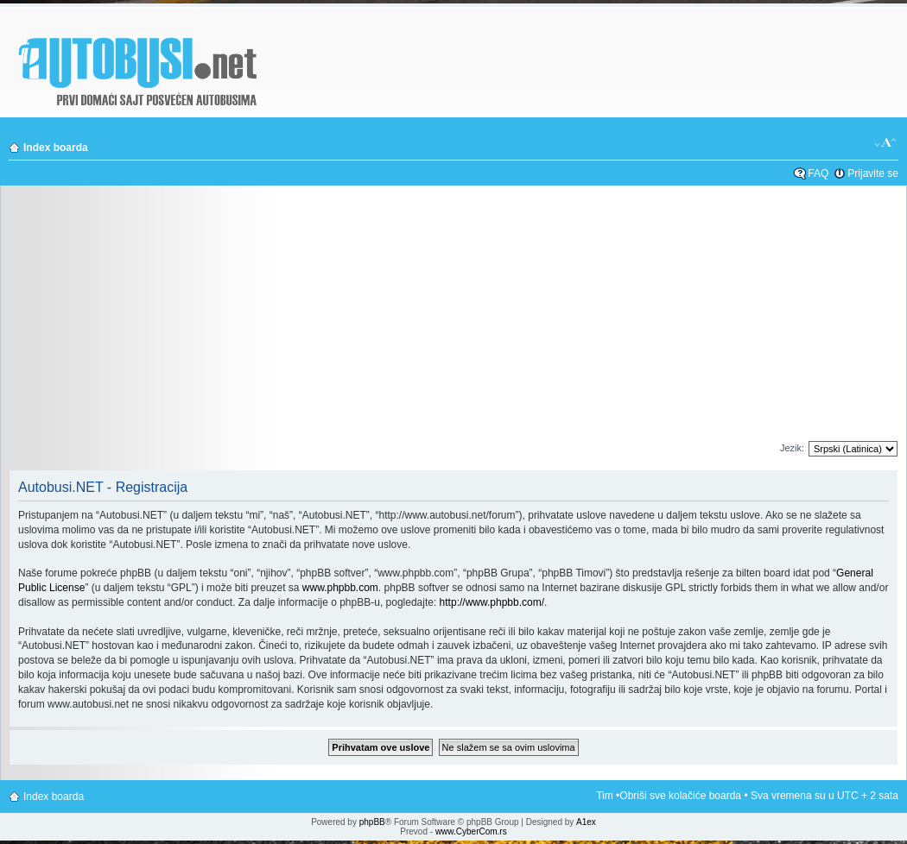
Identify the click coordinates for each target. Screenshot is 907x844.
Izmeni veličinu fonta (885, 143)
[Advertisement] (454, 318)
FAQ (818, 173)
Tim (604, 796)
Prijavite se (872, 173)
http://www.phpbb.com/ (492, 602)
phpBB (372, 822)
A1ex (586, 822)
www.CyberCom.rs (471, 831)
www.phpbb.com (340, 588)
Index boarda (55, 148)
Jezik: (792, 448)
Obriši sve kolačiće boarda (680, 796)
